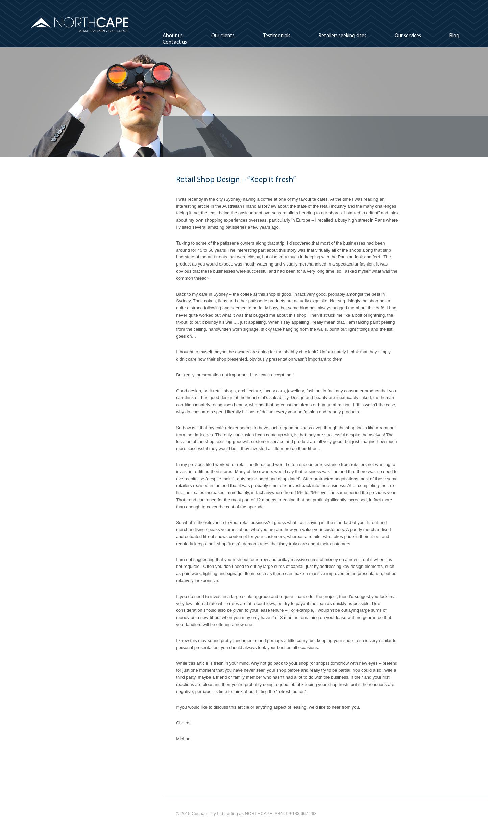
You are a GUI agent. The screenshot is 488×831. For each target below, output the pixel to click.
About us (173, 36)
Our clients (223, 36)
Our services (408, 36)
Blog (454, 36)
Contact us (175, 42)
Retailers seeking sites (342, 36)
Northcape (80, 25)
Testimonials (276, 36)
